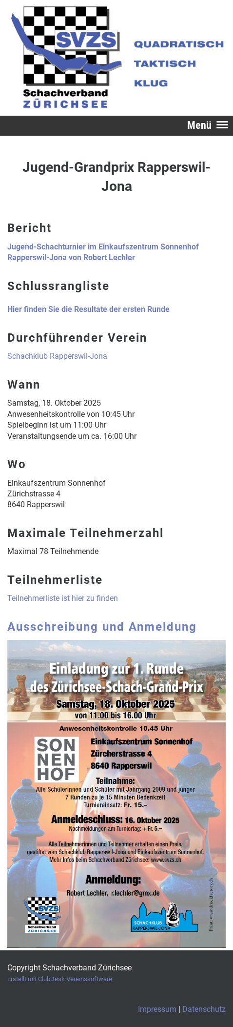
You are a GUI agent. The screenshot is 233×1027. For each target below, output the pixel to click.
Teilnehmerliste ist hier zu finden (62, 598)
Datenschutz (204, 1009)
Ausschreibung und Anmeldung (102, 627)
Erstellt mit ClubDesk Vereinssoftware (59, 979)
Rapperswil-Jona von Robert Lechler (71, 257)
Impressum (157, 1009)
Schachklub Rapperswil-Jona (57, 356)
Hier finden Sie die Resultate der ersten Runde (88, 309)
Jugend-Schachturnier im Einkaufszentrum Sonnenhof (103, 246)
